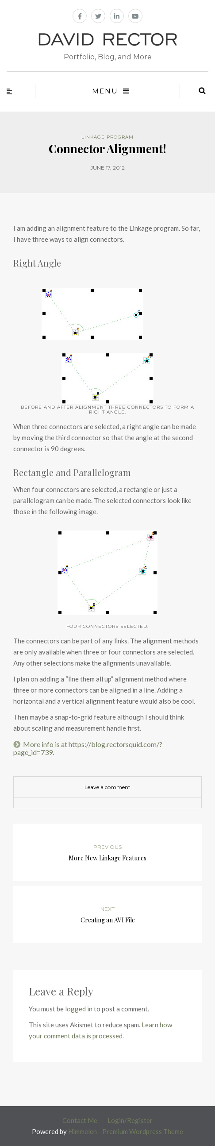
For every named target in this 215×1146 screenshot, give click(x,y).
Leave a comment (107, 787)
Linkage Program (107, 137)
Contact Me (79, 1120)
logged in (78, 1009)
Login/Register (130, 1120)
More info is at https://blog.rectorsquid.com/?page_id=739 (87, 748)
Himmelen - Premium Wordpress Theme (125, 1131)
